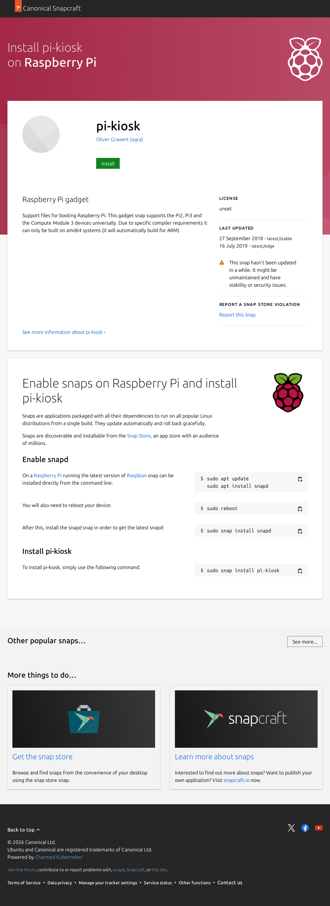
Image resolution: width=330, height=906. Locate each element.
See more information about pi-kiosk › (63, 332)
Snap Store (139, 435)
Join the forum (21, 869)
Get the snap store (42, 756)
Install (107, 163)
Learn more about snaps (214, 756)
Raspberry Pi (48, 475)
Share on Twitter (291, 828)
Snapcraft (135, 869)
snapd (118, 869)
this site (159, 869)
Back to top (24, 829)
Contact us (229, 882)
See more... (304, 641)
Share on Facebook (305, 828)
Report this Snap (237, 314)
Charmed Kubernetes (58, 857)
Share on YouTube (319, 828)
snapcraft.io (236, 780)
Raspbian (137, 475)
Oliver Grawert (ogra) (119, 139)
